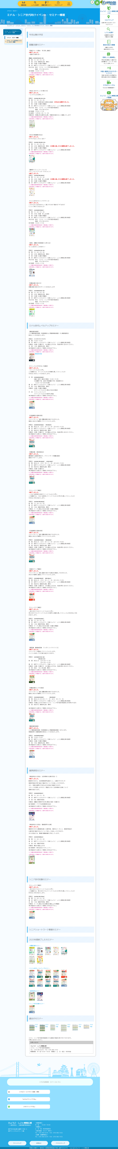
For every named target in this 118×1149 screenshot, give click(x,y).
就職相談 (23, 5)
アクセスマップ (60, 1143)
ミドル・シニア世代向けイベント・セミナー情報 (39, 25)
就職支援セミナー (46, 5)
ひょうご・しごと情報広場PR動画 (109, 97)
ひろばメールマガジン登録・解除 (29, 1092)
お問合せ (38, 1143)
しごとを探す (35, 5)
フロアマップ (58, 5)
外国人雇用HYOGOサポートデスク (109, 72)
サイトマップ (17, 1143)
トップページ (10, 25)
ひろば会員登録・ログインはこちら (50, 1082)
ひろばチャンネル (109, 85)
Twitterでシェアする (29, 1099)
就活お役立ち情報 (109, 45)
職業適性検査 (38, 354)
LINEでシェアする (29, 1106)
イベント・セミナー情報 (12, 37)
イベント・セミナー (21, 25)
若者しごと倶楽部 (109, 57)
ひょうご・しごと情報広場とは (109, 12)
